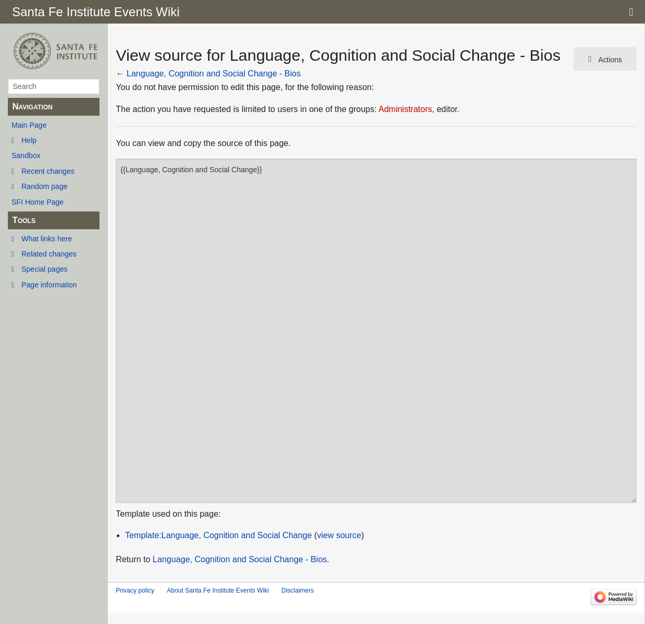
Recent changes (47, 171)
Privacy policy (135, 590)
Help (29, 140)
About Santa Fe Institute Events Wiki (218, 590)
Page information (49, 285)
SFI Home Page (38, 202)
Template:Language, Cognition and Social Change (218, 535)
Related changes (48, 254)
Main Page (29, 125)
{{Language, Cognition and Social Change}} (376, 331)
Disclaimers (297, 590)
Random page (44, 186)
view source (339, 535)
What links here (46, 239)
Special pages (44, 269)
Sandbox (26, 155)
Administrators (405, 109)
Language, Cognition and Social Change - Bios (214, 73)
